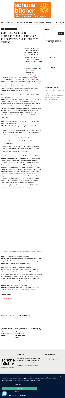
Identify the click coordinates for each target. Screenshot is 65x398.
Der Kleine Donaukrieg (52, 87)
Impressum (54, 375)
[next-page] (5, 341)
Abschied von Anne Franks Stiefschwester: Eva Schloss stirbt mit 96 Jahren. (7, 331)
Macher (33, 375)
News (3, 29)
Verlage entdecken (54, 41)
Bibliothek (46, 375)
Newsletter (9, 375)
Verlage (26, 375)
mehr (54, 392)
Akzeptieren (32, 392)
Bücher (21, 375)
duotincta (52, 46)
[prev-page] (2, 341)
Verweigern (11, 392)
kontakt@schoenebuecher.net (30, 365)
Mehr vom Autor (24, 315)
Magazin (39, 375)
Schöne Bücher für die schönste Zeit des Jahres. (36, 330)
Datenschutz (4, 377)
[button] (63, 23)
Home (2, 375)
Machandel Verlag (54, 57)
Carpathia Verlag (54, 52)
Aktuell (6, 29)
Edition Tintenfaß (13, 29)
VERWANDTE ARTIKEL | (8, 315)
